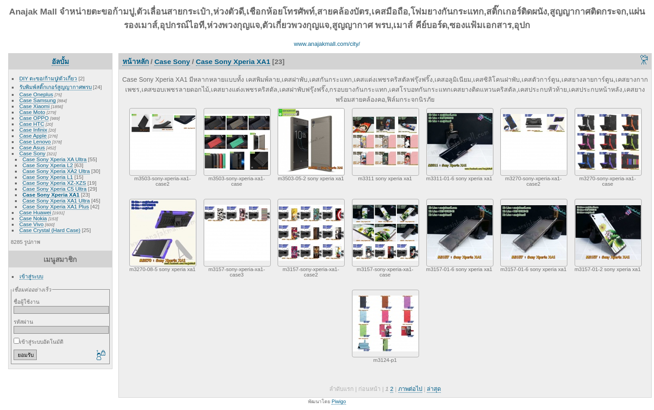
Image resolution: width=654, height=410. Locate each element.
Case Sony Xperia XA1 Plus (56, 206)
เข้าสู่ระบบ (31, 276)
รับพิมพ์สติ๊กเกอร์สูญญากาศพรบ (56, 87)
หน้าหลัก (135, 61)
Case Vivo (32, 224)
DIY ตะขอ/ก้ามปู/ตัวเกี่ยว (48, 78)
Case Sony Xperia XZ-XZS (54, 183)
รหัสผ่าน (23, 322)
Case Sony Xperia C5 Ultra (55, 189)
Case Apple (33, 135)
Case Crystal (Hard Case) (50, 230)
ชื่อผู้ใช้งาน (26, 302)
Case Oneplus (37, 94)
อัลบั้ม (60, 61)
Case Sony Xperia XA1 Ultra (56, 200)
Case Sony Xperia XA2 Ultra (56, 171)
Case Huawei (35, 212)
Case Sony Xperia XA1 (51, 195)
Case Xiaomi (35, 106)
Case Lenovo (35, 141)
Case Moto (32, 112)
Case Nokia (33, 218)
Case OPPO (34, 118)
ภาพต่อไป (410, 388)
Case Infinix (33, 130)
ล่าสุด (434, 388)
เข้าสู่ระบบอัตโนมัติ (38, 342)
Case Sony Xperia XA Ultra (55, 159)
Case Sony (33, 153)
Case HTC (32, 124)
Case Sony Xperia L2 (48, 165)
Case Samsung (38, 100)
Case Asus (32, 147)
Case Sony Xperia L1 (48, 177)
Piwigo (339, 401)
